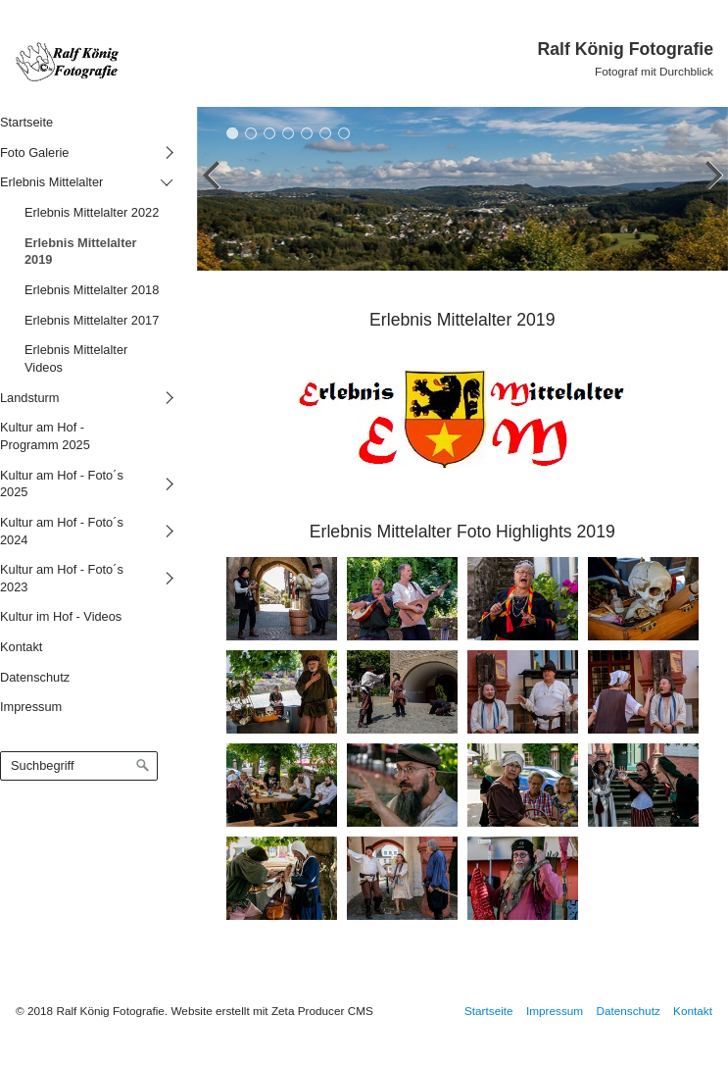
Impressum (554, 1010)
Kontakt (692, 1010)
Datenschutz (627, 1010)
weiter (708, 193)
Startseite (488, 1010)
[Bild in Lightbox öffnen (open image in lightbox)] (281, 598)
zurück (216, 193)
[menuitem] (84, 122)
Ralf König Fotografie (626, 49)
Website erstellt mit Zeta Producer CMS (271, 1010)
